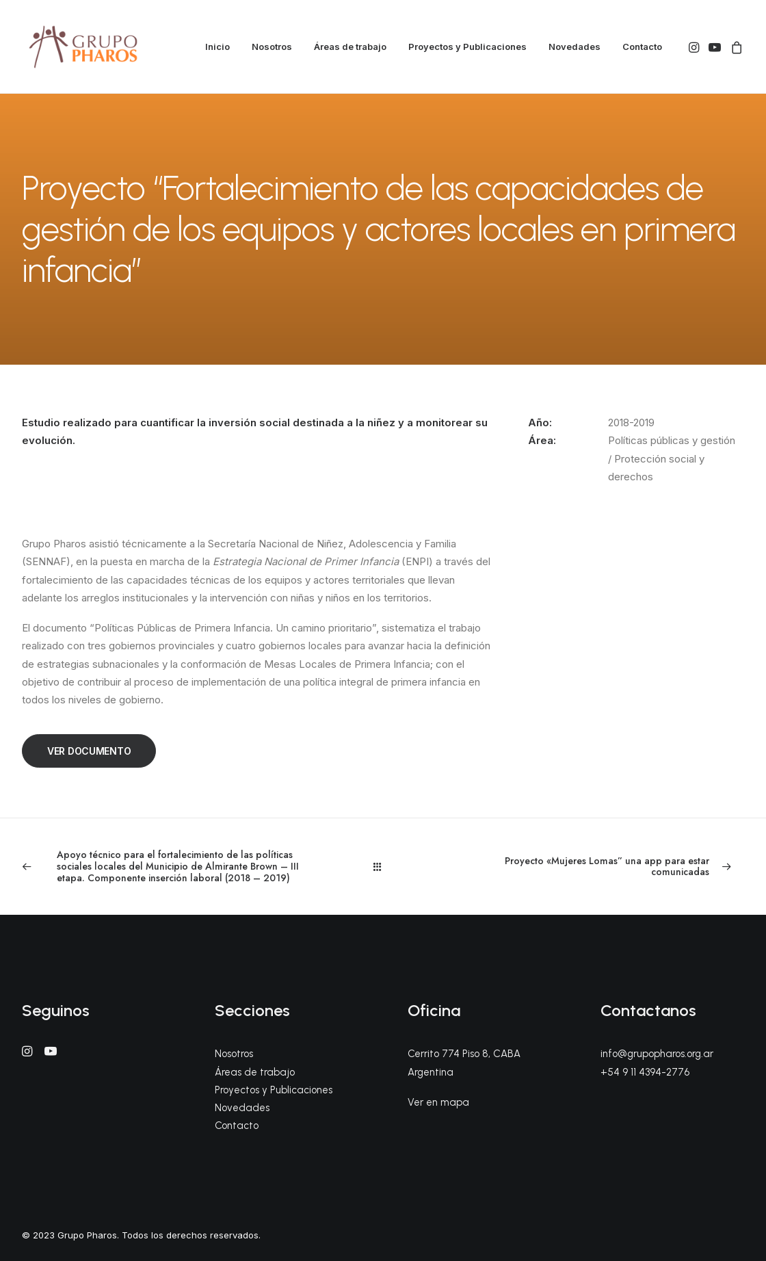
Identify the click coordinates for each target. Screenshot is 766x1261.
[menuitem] (217, 47)
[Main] (383, 866)
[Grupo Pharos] (83, 47)
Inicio (217, 46)
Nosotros (272, 46)
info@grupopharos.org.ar (656, 1054)
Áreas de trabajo (350, 46)
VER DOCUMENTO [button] (89, 751)
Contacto (642, 46)
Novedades (574, 46)
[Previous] (166, 866)
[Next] (599, 867)
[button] (695, 47)
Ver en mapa (438, 1102)
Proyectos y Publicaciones (467, 46)
